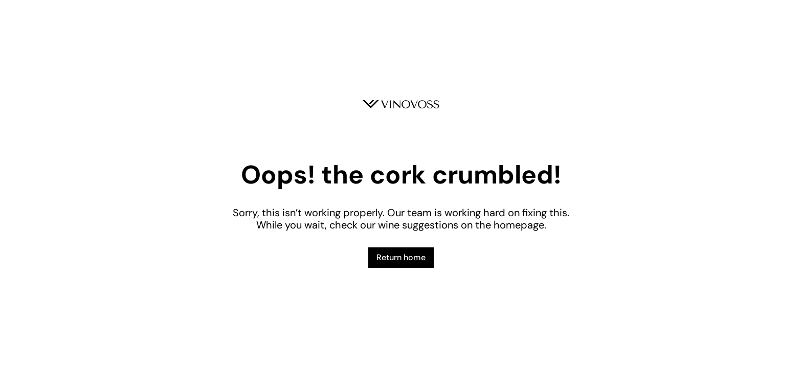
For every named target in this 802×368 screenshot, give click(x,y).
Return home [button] (401, 257)
